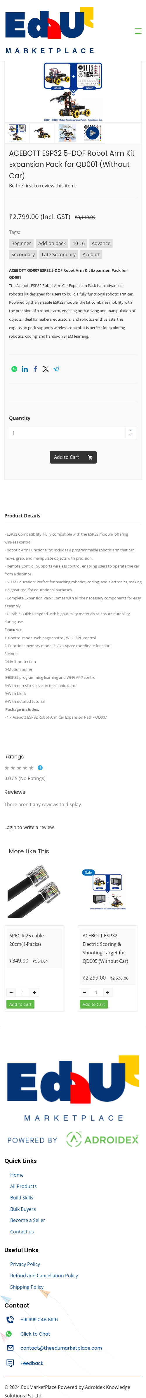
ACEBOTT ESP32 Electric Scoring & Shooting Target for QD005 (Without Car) (105, 917)
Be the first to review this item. (42, 154)
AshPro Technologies (56, 1373)
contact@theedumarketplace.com (61, 1317)
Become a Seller (27, 1189)
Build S (17, 1166)
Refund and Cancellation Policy (44, 1244)
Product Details (22, 484)
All (13, 1155)
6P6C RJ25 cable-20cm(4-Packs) (27, 908)
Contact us (22, 1200)
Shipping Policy (27, 1256)
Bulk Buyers (23, 1178)
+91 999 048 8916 (39, 1288)
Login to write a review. (29, 796)
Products (27, 1155)
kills (29, 1166)
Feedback (32, 1332)
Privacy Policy (25, 1233)
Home (17, 1144)
